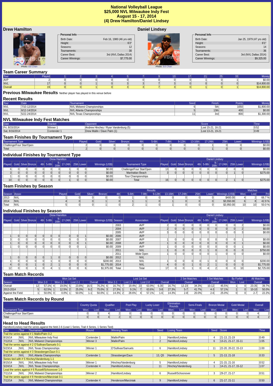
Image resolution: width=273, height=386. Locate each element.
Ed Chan (32, 66)
